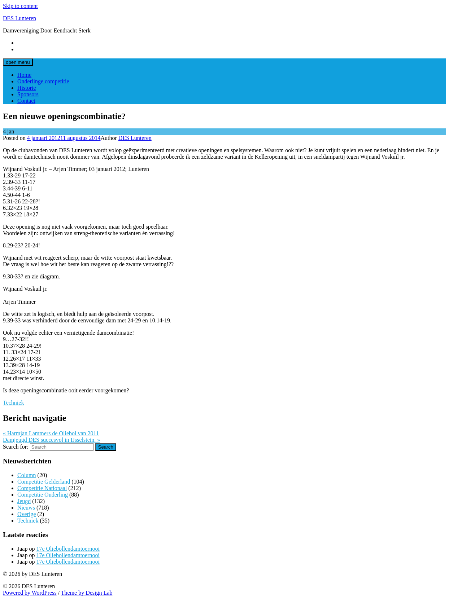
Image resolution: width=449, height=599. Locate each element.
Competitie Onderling (42, 495)
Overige (26, 514)
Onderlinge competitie (43, 81)
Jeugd (24, 501)
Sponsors (28, 94)
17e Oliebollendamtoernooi (68, 549)
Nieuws (26, 508)
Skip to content (20, 6)
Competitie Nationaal (42, 488)
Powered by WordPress (30, 593)
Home (24, 75)
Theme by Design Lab (87, 593)
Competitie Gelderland (43, 482)
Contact (26, 101)
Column (26, 475)
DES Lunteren (19, 18)
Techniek (13, 403)
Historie (26, 88)
